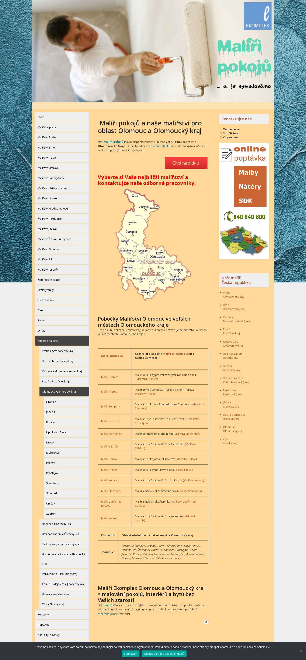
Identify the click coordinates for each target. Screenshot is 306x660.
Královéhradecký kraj (236, 375)
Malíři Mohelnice (111, 426)
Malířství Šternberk (189, 483)
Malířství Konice (193, 473)
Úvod (41, 110)
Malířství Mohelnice (186, 426)
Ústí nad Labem (233, 347)
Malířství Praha (47, 130)
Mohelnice (53, 445)
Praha (226, 286)
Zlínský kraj (230, 436)
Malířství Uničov (186, 451)
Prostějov (52, 466)
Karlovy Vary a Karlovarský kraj (61, 537)
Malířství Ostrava (48, 161)
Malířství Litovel (182, 462)
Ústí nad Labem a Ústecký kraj (61, 527)
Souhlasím (130, 653)
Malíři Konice (109, 473)
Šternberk (52, 476)
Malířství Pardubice (50, 212)
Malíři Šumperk (110, 399)
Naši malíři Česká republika (236, 273)
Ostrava (228, 310)
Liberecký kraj (231, 363)
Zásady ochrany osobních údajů (58, 638)
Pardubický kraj (232, 387)
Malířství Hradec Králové (53, 201)
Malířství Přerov (145, 386)
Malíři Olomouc (112, 348)
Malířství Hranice (146, 371)
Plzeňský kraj (231, 326)
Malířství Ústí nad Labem (53, 181)
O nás (41, 323)
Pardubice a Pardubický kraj (59, 567)
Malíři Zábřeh (109, 439)
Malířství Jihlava (47, 222)
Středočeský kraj (233, 290)
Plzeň (226, 322)
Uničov (50, 496)
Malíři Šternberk (111, 483)
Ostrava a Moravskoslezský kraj (62, 364)
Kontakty (43, 607)
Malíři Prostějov (111, 413)
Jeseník (51, 405)
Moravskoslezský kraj (236, 314)
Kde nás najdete (48, 334)
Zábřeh (51, 507)
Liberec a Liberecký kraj (57, 517)
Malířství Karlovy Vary (51, 171)
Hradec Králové (232, 371)
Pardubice (229, 383)
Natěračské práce (49, 273)
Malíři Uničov (109, 451)
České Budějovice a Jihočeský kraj (63, 577)
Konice (50, 415)
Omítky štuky (46, 283)
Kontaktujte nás (236, 111)
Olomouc (228, 420)
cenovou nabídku (159, 138)
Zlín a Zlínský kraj (53, 597)
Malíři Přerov (109, 384)
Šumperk (52, 486)
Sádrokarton (46, 293)
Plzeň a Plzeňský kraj (55, 374)
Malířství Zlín (45, 252)
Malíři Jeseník (109, 511)
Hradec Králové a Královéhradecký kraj (63, 552)
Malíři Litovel (109, 462)
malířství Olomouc (176, 346)
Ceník (41, 303)
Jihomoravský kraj (234, 302)
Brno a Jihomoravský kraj (57, 354)
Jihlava (227, 395)
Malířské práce (47, 120)
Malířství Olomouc (49, 242)
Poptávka (43, 618)
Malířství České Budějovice (54, 232)
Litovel (50, 435)
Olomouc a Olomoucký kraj (59, 384)
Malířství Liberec (48, 191)
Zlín (225, 432)
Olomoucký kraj (233, 424)
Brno (226, 298)
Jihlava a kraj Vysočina (55, 587)
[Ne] (301, 651)
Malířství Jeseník (48, 262)
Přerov (50, 456)
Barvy (41, 313)
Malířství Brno (46, 140)
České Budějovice (234, 408)
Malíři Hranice (109, 369)
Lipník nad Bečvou (57, 425)
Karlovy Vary (230, 334)
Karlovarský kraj (233, 338)
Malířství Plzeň (47, 151)
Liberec (227, 359)
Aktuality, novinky (48, 628)
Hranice (51, 395)
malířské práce (107, 606)
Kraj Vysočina (231, 400)
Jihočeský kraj (231, 412)
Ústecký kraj (230, 351)
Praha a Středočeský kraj (57, 344)
